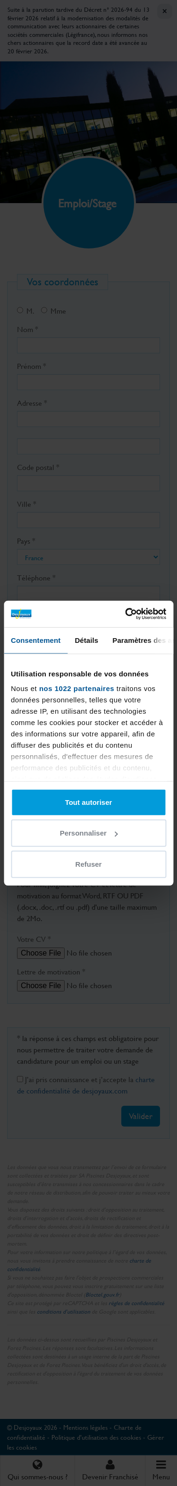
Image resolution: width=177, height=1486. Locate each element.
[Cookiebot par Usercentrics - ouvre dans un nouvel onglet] (126, 614)
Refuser (89, 864)
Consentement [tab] (35, 640)
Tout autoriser (88, 802)
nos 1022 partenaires (76, 688)
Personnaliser (89, 833)
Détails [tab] (86, 640)
